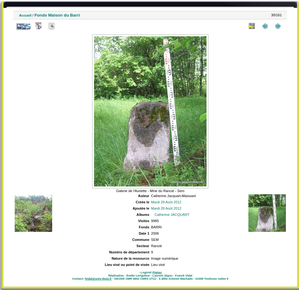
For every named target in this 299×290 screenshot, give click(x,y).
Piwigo (157, 272)
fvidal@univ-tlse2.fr (98, 278)
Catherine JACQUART (172, 214)
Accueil (25, 15)
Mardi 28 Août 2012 (166, 202)
